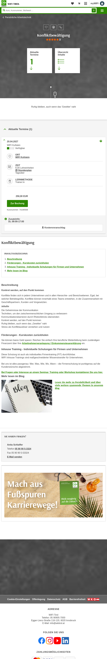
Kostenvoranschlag (53, 227)
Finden (94, 10)
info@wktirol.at (57, 623)
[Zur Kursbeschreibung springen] (67, 60)
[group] (53, 39)
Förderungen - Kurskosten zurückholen (28, 263)
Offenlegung (38, 599)
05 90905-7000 (57, 617)
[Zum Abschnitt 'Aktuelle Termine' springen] (39, 60)
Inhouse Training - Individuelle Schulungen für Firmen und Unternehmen (45, 267)
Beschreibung (14, 259)
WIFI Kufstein (22, 157)
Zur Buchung (19, 203)
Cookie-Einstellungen (18, 599)
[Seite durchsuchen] (49, 10)
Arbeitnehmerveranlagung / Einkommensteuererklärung (51, 343)
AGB (64, 599)
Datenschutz (53, 599)
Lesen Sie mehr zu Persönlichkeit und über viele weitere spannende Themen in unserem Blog (79, 385)
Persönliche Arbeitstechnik (18, 17)
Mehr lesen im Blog (17, 271)
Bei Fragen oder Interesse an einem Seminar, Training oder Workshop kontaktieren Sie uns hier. (52, 372)
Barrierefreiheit (77, 599)
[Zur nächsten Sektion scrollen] (53, 92)
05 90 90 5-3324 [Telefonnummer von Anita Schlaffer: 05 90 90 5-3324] (23, 449)
